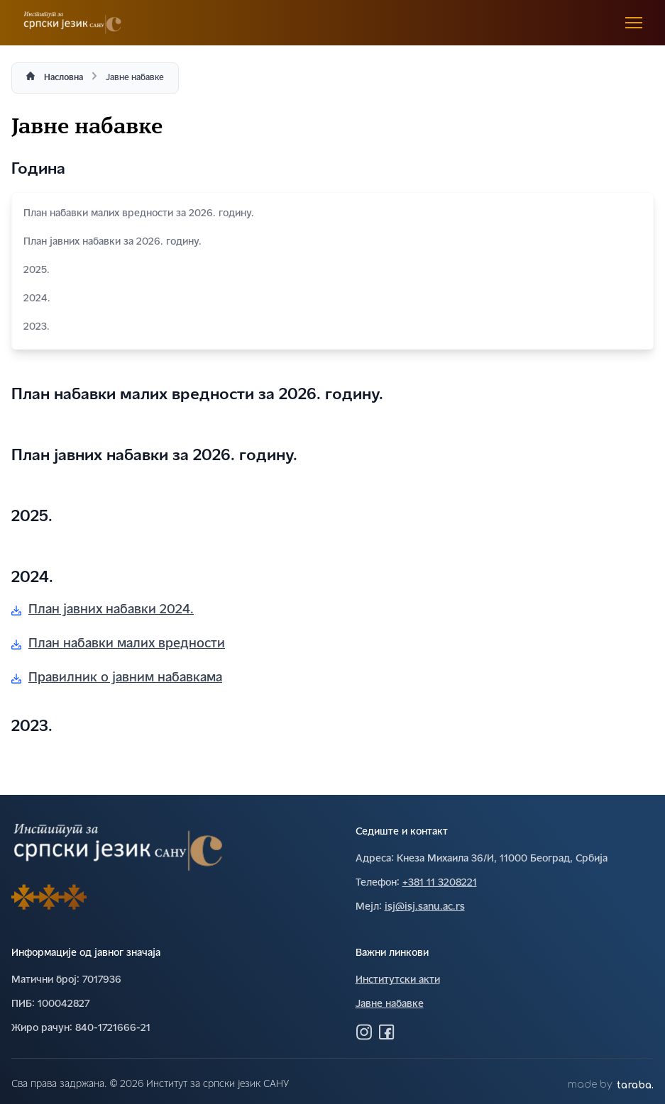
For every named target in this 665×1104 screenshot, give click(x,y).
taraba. (635, 1085)
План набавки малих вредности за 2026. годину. (332, 213)
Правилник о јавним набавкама (116, 678)
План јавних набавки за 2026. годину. (332, 242)
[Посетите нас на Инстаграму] (364, 1031)
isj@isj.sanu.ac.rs (425, 907)
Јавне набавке (390, 1004)
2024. (332, 298)
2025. (332, 270)
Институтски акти (398, 980)
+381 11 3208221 (439, 883)
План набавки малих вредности (118, 644)
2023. (332, 327)
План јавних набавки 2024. (102, 610)
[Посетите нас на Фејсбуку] (386, 1031)
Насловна (63, 78)
